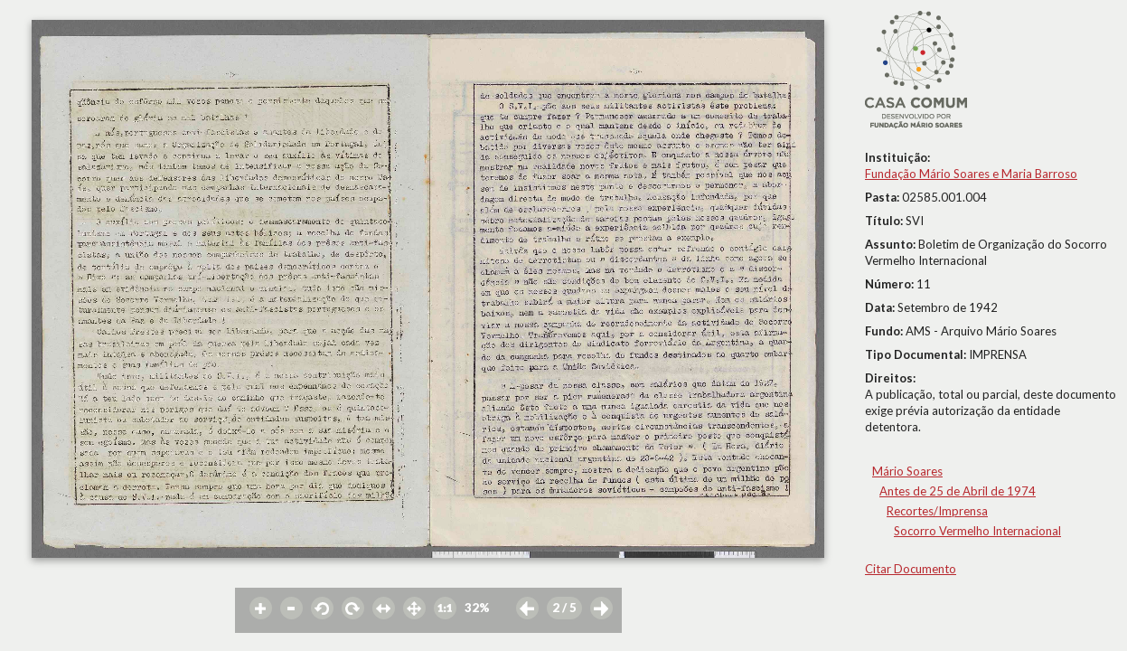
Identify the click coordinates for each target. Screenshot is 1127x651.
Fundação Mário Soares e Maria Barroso (971, 173)
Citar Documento (910, 568)
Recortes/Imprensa (937, 511)
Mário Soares (907, 471)
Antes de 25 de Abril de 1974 (957, 491)
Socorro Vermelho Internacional (977, 531)
